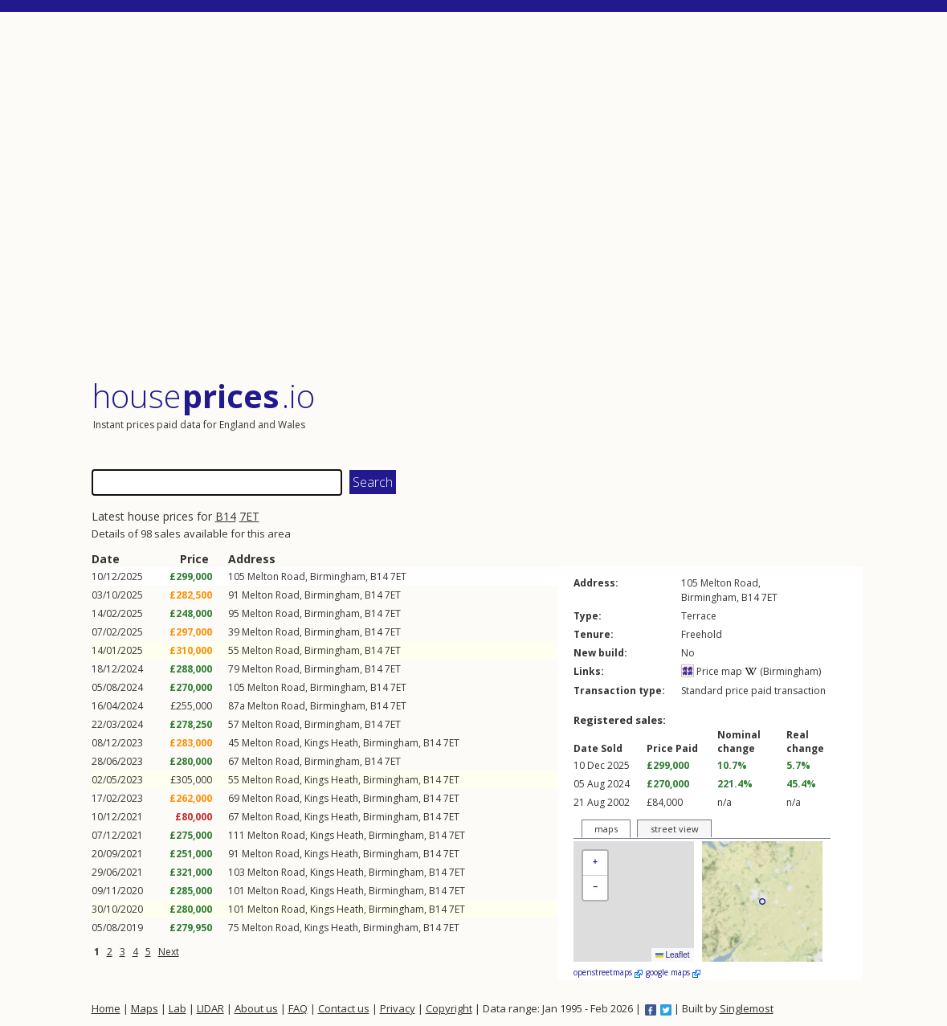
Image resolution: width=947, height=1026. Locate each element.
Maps (144, 1008)
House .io (204, 396)
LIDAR (210, 1008)
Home (106, 1008)
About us (256, 1008)
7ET (249, 516)
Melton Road (276, 576)
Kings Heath (331, 743)
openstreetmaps (608, 972)
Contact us (343, 1008)
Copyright (449, 1008)
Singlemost (747, 1008)
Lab (177, 1008)
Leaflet (672, 954)
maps (606, 829)
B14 (225, 516)
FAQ (298, 1008)
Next (168, 952)
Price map (711, 671)
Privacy (397, 1008)
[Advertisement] (477, 196)
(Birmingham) (783, 671)
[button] (595, 863)
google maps (673, 972)
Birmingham (337, 576)
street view (675, 829)
